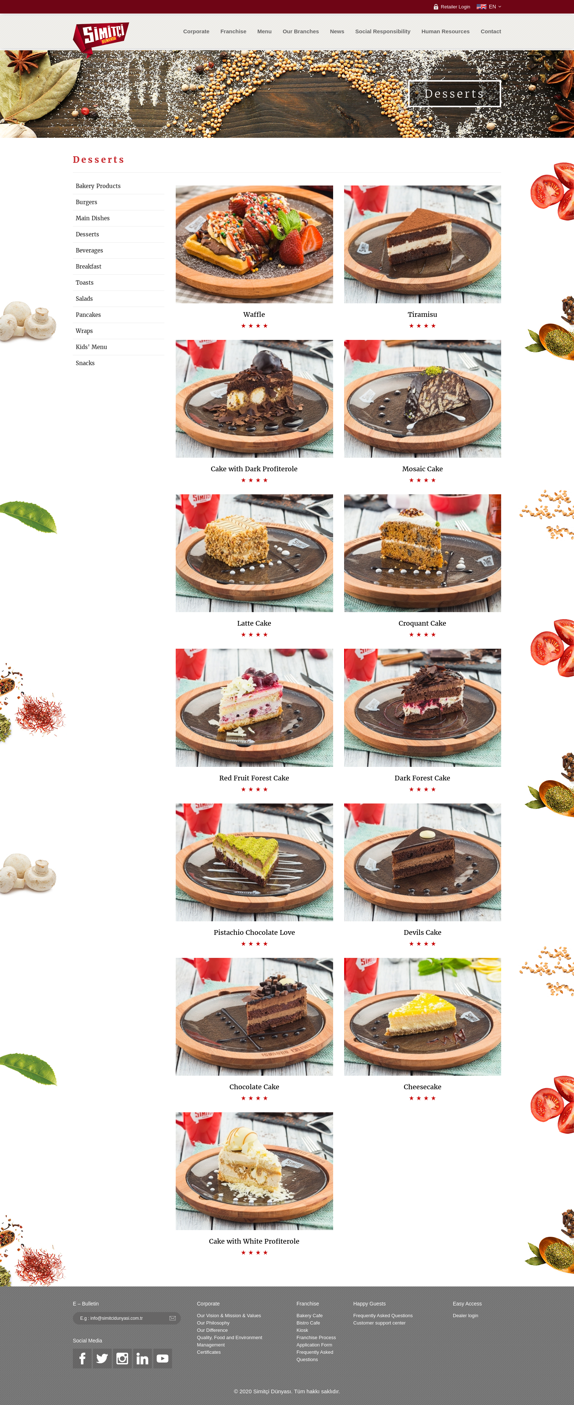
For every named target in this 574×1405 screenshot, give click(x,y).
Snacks (85, 363)
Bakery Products (98, 186)
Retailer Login (455, 6)
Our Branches (301, 31)
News (337, 31)
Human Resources (445, 31)
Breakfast (88, 266)
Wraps (84, 330)
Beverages (89, 250)
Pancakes (88, 314)
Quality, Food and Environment (229, 1337)
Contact (491, 31)
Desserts (87, 234)
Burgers (86, 202)
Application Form (314, 1345)
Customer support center (379, 1323)
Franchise (233, 31)
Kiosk (302, 1330)
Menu (264, 31)
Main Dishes (93, 218)
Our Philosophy (213, 1323)
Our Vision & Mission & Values (229, 1315)
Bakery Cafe (310, 1315)
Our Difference (212, 1330)
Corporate (196, 31)
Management (211, 1345)
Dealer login (465, 1315)
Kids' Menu (91, 347)
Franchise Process (316, 1337)
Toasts (85, 282)
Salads (84, 298)
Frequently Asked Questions (315, 1355)
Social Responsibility (383, 31)
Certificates (209, 1352)
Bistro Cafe (308, 1323)
